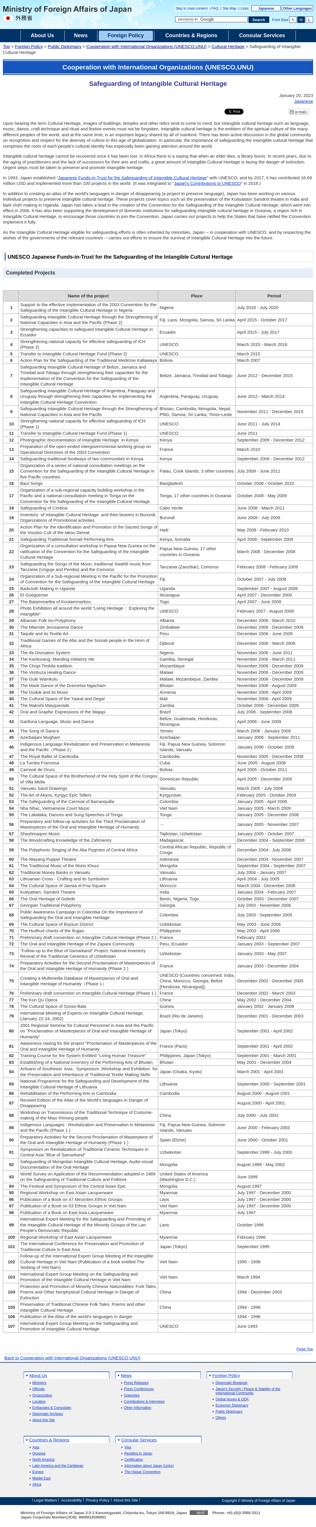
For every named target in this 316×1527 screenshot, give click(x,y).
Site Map (229, 8)
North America (43, 1460)
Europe (38, 1472)
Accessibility (71, 1500)
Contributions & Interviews (144, 1402)
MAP (201, 1513)
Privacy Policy (98, 1500)
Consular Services (139, 1439)
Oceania (39, 1454)
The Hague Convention (142, 1472)
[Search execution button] (259, 19)
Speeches (131, 1396)
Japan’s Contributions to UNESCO (207, 183)
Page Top (304, 1349)
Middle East (41, 1478)
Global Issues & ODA (231, 1399)
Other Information (137, 1408)
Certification (133, 1460)
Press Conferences (139, 1389)
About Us (38, 1375)
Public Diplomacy (64, 46)
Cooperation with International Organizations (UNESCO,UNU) (147, 46)
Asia (35, 1447)
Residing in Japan (138, 1454)
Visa (127, 1447)
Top (6, 46)
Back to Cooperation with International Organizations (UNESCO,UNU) (72, 1357)
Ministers (39, 1383)
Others (220, 1418)
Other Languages (297, 8)
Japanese (266, 8)
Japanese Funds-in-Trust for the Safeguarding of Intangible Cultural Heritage (132, 177)
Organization (42, 1396)
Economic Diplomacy (231, 1405)
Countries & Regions (49, 1439)
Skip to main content (192, 8)
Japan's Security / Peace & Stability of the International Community (247, 1391)
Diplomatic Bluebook (231, 1383)
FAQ (215, 8)
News (126, 1375)
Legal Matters (45, 1500)
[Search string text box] (211, 19)
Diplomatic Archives (47, 1414)
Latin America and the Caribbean (58, 1466)
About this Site (43, 1420)
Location (39, 1402)
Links (245, 8)
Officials (38, 1389)
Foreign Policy (29, 46)
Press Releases (136, 1383)
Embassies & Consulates (51, 1408)
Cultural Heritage (228, 46)
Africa (37, 1485)
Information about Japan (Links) (149, 1466)
